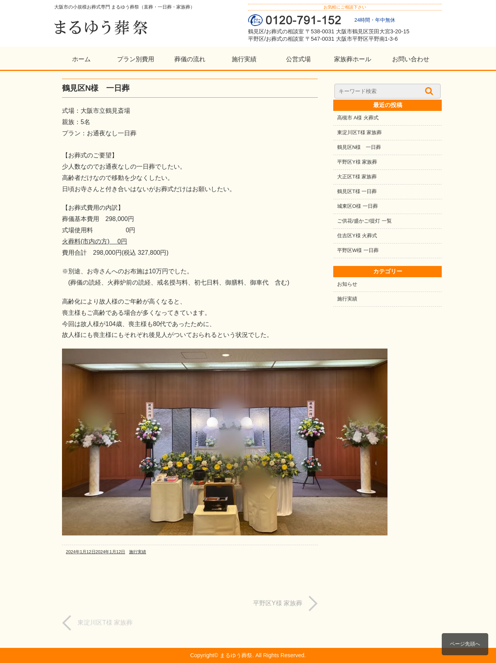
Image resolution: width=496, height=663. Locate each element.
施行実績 (244, 59)
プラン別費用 (135, 59)
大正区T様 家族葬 (357, 177)
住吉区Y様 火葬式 (357, 235)
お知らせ (347, 284)
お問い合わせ (410, 59)
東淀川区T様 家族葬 (359, 132)
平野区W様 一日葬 (358, 250)
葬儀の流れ (189, 59)
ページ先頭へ (465, 644)
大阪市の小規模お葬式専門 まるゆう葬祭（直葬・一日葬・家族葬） (124, 7)
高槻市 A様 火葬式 (358, 118)
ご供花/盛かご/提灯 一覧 (364, 221)
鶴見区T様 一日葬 (357, 191)
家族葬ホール (352, 59)
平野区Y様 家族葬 (357, 162)
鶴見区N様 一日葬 (359, 147)
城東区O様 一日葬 (357, 206)
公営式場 (298, 59)
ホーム (81, 59)
